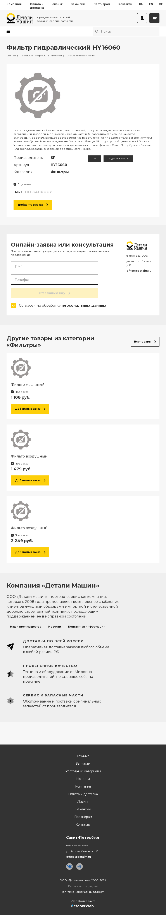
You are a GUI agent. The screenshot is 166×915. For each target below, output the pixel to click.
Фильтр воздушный (29, 456)
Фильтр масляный (28, 385)
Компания (14, 4)
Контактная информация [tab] (86, 626)
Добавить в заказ (33, 204)
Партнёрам (101, 4)
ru (141, 4)
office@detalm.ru (138, 270)
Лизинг (57, 4)
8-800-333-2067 (137, 255)
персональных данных (84, 305)
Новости (83, 779)
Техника (83, 756)
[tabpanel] (83, 674)
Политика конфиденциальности (83, 891)
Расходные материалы (83, 771)
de (161, 4)
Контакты (125, 4)
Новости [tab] (54, 626)
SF (94, 158)
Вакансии (78, 4)
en (151, 4)
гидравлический (118, 158)
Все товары (145, 341)
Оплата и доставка (37, 5)
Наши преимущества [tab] (25, 626)
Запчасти (83, 763)
